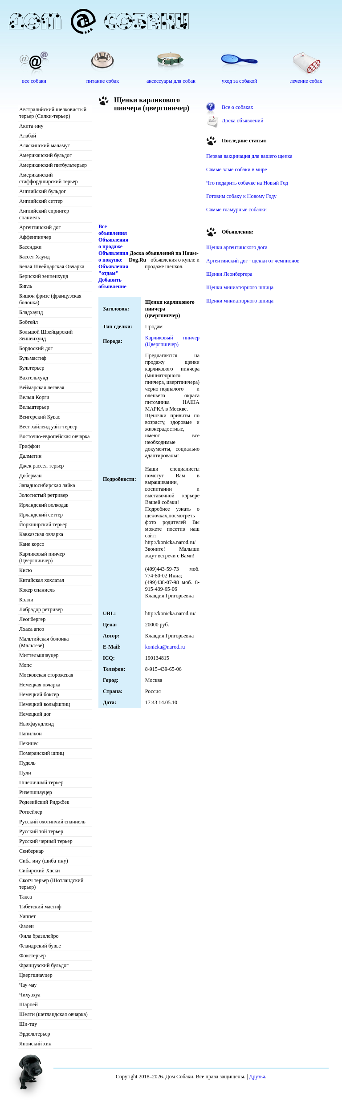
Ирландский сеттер (41, 515)
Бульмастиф (32, 358)
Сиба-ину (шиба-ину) (43, 861)
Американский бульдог (45, 155)
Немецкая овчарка (39, 685)
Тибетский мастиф (40, 906)
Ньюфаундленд (36, 724)
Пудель (27, 763)
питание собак (102, 81)
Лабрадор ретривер (41, 609)
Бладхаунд (31, 312)
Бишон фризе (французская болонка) (50, 299)
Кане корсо (31, 544)
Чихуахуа (30, 995)
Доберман (30, 475)
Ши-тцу (28, 1024)
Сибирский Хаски (39, 870)
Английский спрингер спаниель (44, 214)
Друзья (257, 1076)
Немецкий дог (35, 714)
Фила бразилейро (39, 936)
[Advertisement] (149, 169)
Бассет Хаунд (34, 257)
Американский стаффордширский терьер (48, 178)
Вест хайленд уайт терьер (48, 426)
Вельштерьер (34, 407)
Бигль (25, 286)
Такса (25, 897)
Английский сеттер (41, 201)
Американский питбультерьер (53, 165)
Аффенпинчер (35, 237)
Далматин (30, 456)
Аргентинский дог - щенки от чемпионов (253, 261)
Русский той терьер (41, 831)
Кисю (25, 570)
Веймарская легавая (41, 387)
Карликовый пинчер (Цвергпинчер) (42, 557)
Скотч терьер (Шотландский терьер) (51, 883)
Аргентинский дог (40, 227)
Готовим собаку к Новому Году (241, 196)
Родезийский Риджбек (44, 802)
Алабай (27, 136)
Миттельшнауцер (39, 655)
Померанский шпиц (41, 753)
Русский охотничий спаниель (52, 822)
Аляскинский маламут (44, 145)
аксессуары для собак (171, 81)
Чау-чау (28, 985)
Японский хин (35, 1044)
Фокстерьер (32, 955)
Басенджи (30, 247)
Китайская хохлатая (41, 580)
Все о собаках (237, 107)
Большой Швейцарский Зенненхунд (46, 335)
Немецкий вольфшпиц (44, 704)
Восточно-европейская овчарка (54, 436)
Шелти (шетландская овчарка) (53, 1014)
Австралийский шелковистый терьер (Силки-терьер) (52, 112)
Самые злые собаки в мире (236, 169)
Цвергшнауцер (36, 975)
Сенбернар (31, 851)
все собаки (34, 81)
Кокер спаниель (37, 590)
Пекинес (29, 743)
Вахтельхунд (33, 378)
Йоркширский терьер (43, 524)
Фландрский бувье (40, 946)
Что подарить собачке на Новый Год (247, 183)
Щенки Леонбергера (229, 274)
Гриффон (29, 446)
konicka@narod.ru (165, 647)
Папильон (30, 733)
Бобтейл (28, 322)
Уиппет (27, 916)
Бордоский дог (36, 348)
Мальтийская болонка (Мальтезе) (44, 642)
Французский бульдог (44, 965)
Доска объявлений (242, 120)
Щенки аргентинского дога (237, 247)
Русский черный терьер (46, 841)
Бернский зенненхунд (43, 276)
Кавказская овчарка (41, 534)
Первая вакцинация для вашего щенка (249, 156)
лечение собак (306, 81)
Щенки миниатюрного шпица (239, 287)
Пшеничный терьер (41, 782)
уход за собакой (239, 81)
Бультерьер (31, 368)
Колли (26, 600)
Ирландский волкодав (44, 505)
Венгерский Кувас (39, 417)
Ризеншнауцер (35, 792)
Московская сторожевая (46, 675)
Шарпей (28, 1004)
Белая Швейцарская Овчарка (51, 266)
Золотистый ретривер (43, 495)
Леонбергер (32, 619)
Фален (26, 926)
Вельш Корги (34, 397)
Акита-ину (31, 126)
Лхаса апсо (31, 629)
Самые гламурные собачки (236, 209)
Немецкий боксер (39, 694)
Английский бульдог (42, 191)
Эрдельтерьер (34, 1034)
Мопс (25, 665)
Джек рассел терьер (41, 466)
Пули (25, 773)
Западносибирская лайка (47, 485)
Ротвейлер (30, 812)
